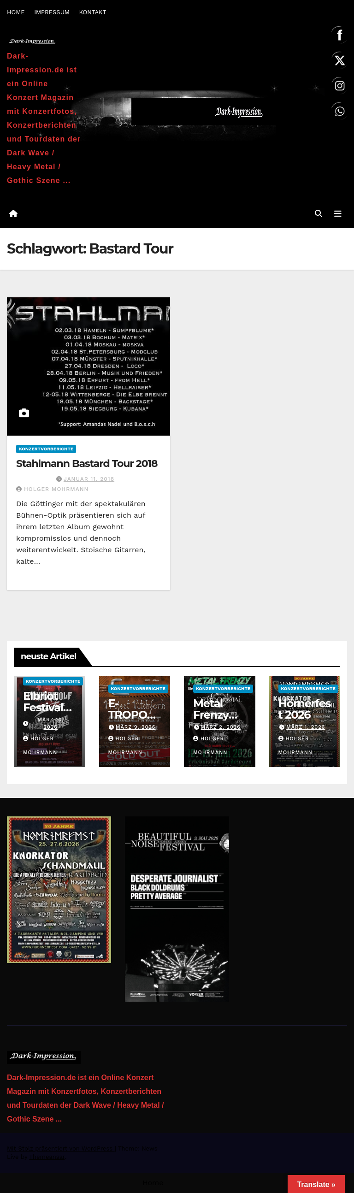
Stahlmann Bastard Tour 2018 (86, 463)
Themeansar (47, 1156)
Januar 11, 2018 (89, 479)
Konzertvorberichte (46, 448)
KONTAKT (92, 12)
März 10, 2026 (50, 724)
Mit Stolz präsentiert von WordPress (61, 1148)
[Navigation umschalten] (338, 213)
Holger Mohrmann (52, 489)
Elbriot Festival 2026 (43, 707)
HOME (16, 12)
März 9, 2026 (136, 728)
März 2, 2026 (221, 728)
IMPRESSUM (52, 12)
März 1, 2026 (305, 728)
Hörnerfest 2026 (304, 709)
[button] (318, 213)
